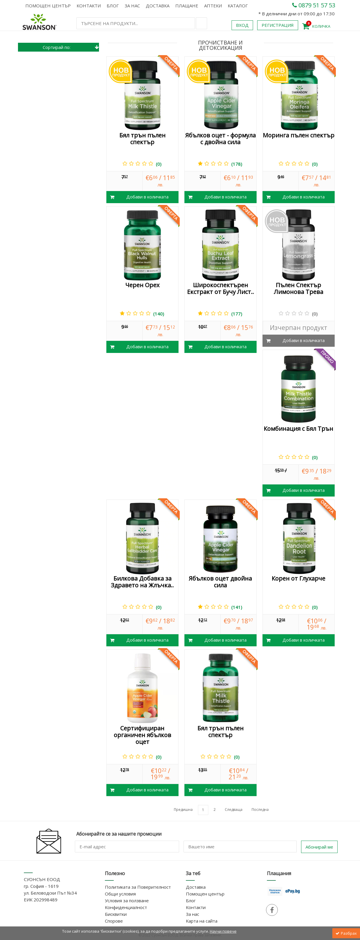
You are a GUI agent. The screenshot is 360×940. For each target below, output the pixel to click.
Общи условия (120, 894)
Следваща (233, 809)
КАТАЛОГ (238, 6)
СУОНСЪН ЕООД (42, 879)
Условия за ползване (127, 900)
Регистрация (278, 25)
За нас (132, 6)
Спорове (114, 921)
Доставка (157, 6)
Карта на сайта (201, 921)
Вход (242, 25)
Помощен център (48, 6)
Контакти (89, 6)
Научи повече (223, 931)
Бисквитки (116, 914)
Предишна (183, 809)
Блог (113, 6)
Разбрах (346, 933)
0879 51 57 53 (313, 5)
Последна (260, 809)
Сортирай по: (71, 47)
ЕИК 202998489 (40, 900)
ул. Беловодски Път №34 (50, 893)
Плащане (186, 6)
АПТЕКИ (213, 6)
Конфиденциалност (126, 907)
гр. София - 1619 (41, 886)
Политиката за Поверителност (138, 887)
